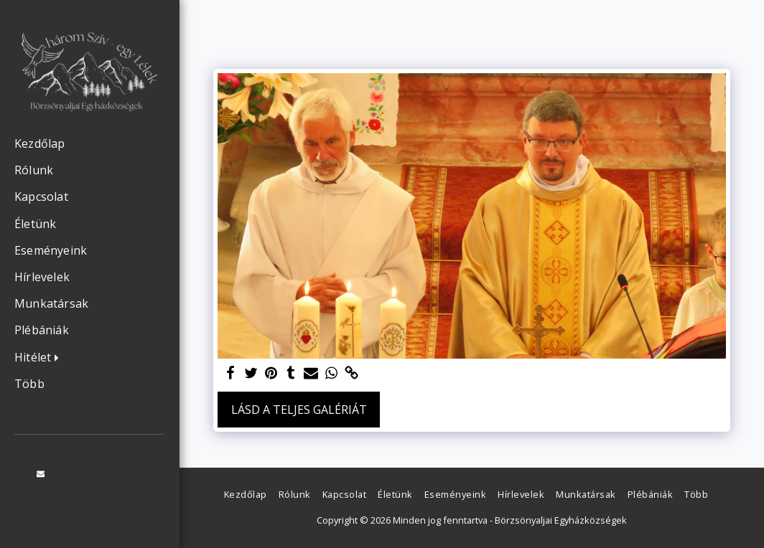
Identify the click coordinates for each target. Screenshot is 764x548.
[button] (40, 358)
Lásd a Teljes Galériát (299, 409)
